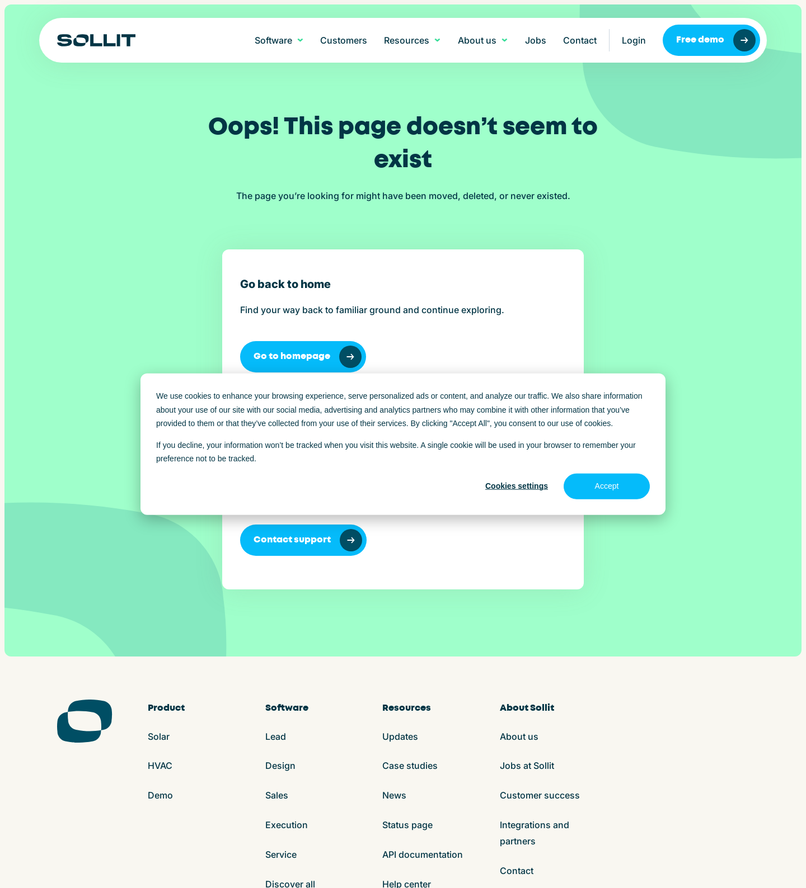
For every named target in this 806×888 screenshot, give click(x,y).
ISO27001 (326, 865)
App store (371, 865)
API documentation (422, 689)
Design (280, 600)
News (394, 629)
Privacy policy (272, 865)
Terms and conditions (157, 865)
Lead (275, 571)
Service (281, 689)
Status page (407, 659)
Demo (160, 629)
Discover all (290, 718)
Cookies (222, 865)
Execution (286, 659)
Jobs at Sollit (527, 600)
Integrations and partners (534, 667)
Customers (343, 40)
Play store (418, 865)
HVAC (160, 600)
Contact (580, 40)
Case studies (410, 600)
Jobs (535, 40)
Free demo (716, 40)
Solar (159, 571)
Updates (400, 571)
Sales (276, 629)
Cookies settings (516, 485)
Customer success (540, 629)
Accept (607, 485)
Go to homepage (142, 357)
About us (519, 571)
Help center (406, 718)
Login (634, 40)
